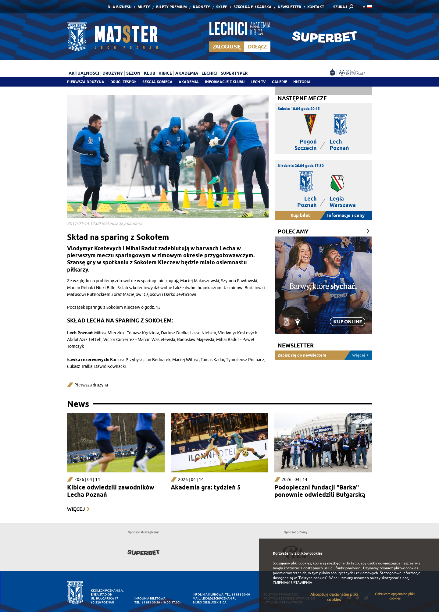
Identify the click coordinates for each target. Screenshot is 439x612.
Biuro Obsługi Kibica (210, 602)
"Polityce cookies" (312, 577)
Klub (149, 73)
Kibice (165, 73)
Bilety (143, 7)
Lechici (209, 73)
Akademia (189, 82)
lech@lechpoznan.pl (219, 598)
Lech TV (258, 82)
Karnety (201, 7)
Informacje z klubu (224, 82)
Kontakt (315, 7)
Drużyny (112, 73)
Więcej (76, 509)
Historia (302, 82)
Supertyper (234, 73)
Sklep (221, 7)
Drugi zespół (123, 82)
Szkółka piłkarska (253, 7)
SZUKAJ (340, 7)
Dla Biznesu (119, 7)
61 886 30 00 (241, 594)
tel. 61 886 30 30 (147, 602)
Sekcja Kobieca (157, 82)
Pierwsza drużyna (85, 82)
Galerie (279, 82)
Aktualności (84, 73)
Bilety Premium (171, 7)
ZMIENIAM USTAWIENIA (292, 582)
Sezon (133, 73)
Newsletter (289, 7)
